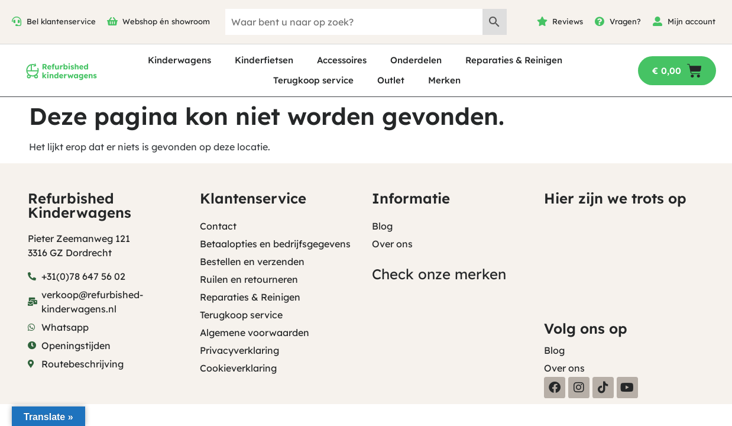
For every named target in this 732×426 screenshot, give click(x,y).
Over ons (392, 244)
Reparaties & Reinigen (513, 60)
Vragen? (625, 21)
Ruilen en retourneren (249, 279)
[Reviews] (542, 21)
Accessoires (342, 60)
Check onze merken (439, 274)
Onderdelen (416, 60)
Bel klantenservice (61, 21)
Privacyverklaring (239, 350)
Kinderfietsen (264, 60)
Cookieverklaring (238, 368)
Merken (444, 80)
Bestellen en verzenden (252, 261)
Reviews (567, 21)
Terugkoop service (313, 80)
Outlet (390, 80)
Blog (382, 226)
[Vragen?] (599, 21)
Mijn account (691, 21)
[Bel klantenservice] (16, 21)
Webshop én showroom (166, 21)
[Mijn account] (657, 21)
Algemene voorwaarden (254, 332)
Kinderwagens (179, 60)
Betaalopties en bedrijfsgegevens (275, 244)
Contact (218, 226)
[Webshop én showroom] (112, 21)
